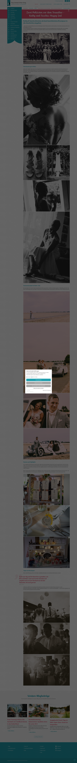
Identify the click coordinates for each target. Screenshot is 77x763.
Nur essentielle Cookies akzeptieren (38, 385)
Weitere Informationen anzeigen (38, 388)
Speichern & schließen (39, 382)
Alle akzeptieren (38, 379)
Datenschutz (45, 390)
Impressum (49, 390)
